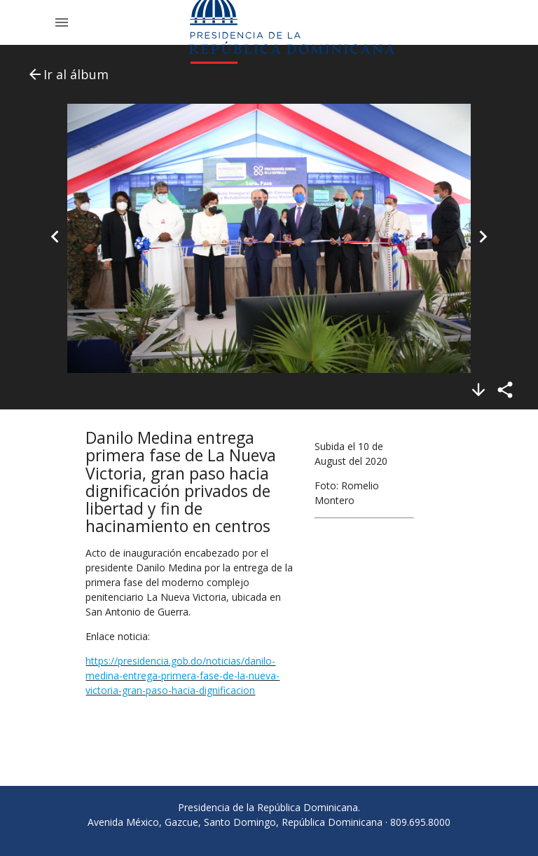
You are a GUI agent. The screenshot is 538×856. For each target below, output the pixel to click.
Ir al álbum (68, 74)
